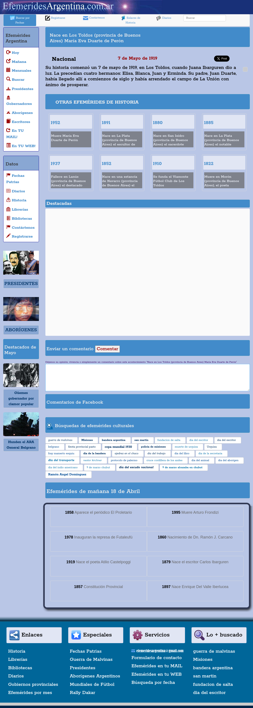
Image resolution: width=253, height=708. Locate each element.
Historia (16, 651)
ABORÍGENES (21, 330)
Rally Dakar (82, 693)
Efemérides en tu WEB (156, 674)
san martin (205, 676)
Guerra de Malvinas (91, 660)
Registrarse (55, 18)
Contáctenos (94, 18)
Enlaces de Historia (130, 20)
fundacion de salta (213, 685)
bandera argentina (213, 668)
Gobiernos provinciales (33, 685)
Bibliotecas (20, 668)
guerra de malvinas (214, 651)
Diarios (163, 18)
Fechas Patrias (86, 651)
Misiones (203, 660)
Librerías (17, 660)
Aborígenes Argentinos (95, 676)
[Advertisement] (201, 34)
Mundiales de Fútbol (92, 685)
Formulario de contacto (156, 658)
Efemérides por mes (30, 693)
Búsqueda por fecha (153, 683)
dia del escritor (209, 693)
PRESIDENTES (21, 284)
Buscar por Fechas (20, 20)
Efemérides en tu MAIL (156, 666)
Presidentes (83, 668)
